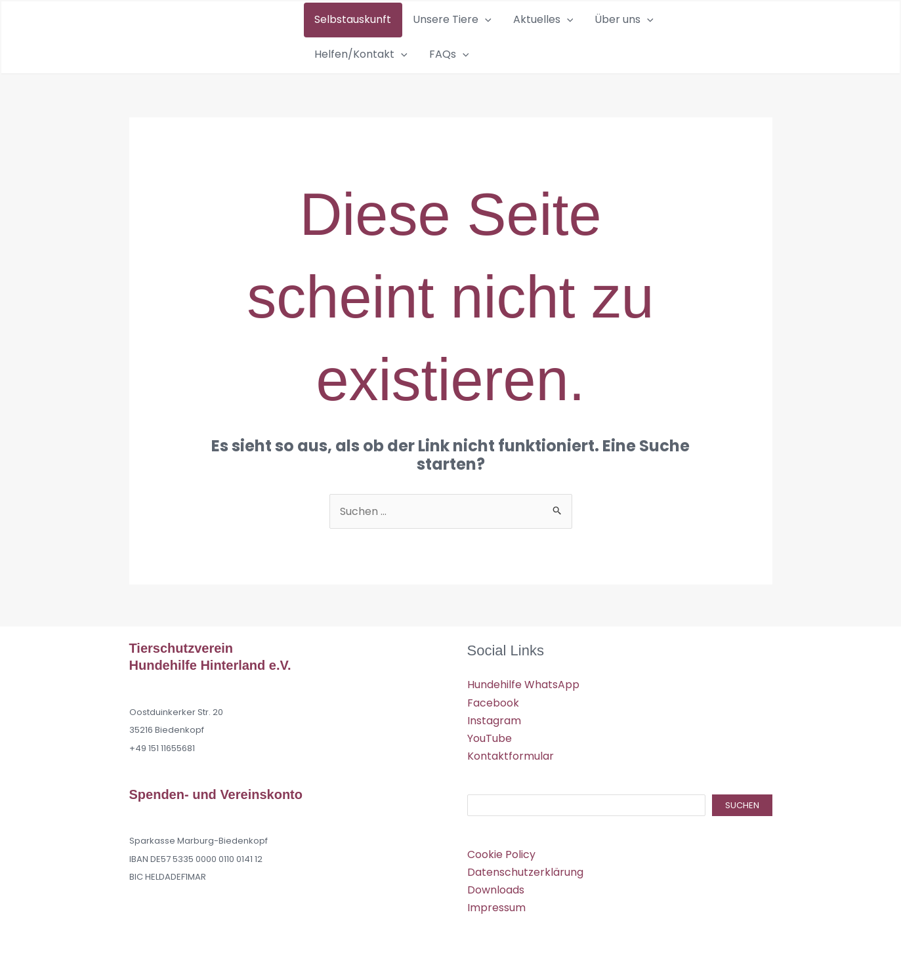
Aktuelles (508, 34)
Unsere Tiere (431, 34)
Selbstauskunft (346, 34)
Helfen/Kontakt (659, 34)
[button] (464, 34)
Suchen (742, 800)
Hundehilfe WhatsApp (523, 680)
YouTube (489, 733)
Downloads (495, 885)
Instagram (494, 715)
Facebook (493, 697)
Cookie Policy (501, 849)
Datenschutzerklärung (525, 867)
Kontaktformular (510, 751)
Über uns (576, 34)
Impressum (496, 903)
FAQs (734, 34)
